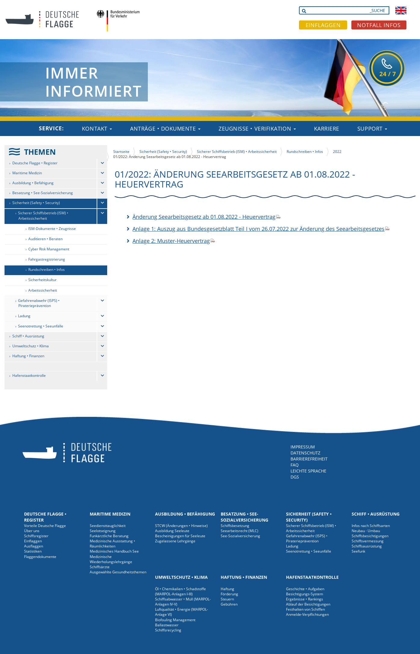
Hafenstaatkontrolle (29, 375)
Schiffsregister (36, 535)
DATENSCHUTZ (305, 453)
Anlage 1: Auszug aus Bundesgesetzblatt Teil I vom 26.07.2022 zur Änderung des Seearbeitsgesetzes (258, 228)
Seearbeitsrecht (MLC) (239, 530)
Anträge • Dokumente (165, 128)
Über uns (31, 530)
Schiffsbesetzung (235, 525)
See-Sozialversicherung (240, 535)
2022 (337, 151)
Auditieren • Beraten (45, 238)
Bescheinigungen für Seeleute (180, 535)
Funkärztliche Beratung (109, 535)
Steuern (227, 599)
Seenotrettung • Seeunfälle (40, 326)
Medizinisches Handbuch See (114, 551)
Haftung (227, 588)
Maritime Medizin (27, 172)
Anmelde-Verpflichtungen (307, 614)
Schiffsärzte (100, 566)
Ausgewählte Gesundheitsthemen (118, 572)
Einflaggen (33, 541)
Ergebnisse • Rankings (304, 599)
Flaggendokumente (40, 556)
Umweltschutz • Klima (30, 346)
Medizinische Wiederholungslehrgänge (111, 559)
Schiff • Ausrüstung (28, 336)
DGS (295, 477)
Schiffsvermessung (368, 541)
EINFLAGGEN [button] (323, 25)
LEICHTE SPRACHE (308, 471)
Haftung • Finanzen (28, 355)
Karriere (326, 128)
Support (372, 128)
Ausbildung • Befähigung (33, 182)
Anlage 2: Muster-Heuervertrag (171, 240)
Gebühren (229, 604)
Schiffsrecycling (168, 630)
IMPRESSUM (303, 447)
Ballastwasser (167, 625)
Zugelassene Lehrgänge (175, 541)
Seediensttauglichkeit (108, 525)
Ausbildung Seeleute (172, 530)
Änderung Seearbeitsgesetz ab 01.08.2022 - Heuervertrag (203, 216)
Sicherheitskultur (42, 279)
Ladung (24, 315)
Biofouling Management (175, 619)
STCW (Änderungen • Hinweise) (181, 525)
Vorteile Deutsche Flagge (45, 525)
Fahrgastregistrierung (46, 259)
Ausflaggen (33, 546)
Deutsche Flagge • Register (35, 163)
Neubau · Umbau (366, 530)
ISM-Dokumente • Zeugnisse (52, 228)
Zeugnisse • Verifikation (257, 128)
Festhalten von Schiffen (305, 609)
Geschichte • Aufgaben (305, 588)
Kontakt (97, 128)
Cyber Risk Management (48, 249)
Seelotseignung (103, 530)
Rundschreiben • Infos (46, 269)
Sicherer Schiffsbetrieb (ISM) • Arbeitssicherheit (43, 215)
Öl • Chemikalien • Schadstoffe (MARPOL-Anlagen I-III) (180, 591)
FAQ (295, 465)
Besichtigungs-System (304, 594)
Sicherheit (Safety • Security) (36, 202)
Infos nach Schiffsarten (371, 525)
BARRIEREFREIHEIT (309, 459)
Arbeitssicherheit (42, 290)
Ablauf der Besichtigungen (308, 604)
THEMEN (40, 152)
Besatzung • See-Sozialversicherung (42, 192)
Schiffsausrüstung (367, 546)
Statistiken (33, 551)
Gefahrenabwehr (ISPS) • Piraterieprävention (39, 303)
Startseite (121, 151)
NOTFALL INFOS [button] (379, 25)
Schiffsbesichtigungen (370, 535)
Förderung (229, 594)
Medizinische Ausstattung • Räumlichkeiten (112, 543)
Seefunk (358, 551)
